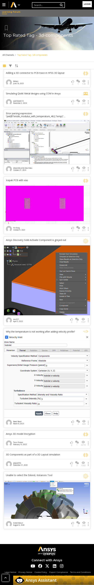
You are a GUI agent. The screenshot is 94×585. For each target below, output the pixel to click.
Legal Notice (10, 572)
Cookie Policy (40, 572)
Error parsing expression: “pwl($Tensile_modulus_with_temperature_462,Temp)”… (35, 115)
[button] (4, 4)
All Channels (8, 55)
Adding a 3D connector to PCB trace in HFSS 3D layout (35, 72)
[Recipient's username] (45, 5)
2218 (83, 443)
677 (84, 229)
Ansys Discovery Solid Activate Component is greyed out (36, 240)
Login (87, 4)
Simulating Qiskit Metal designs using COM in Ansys (33, 93)
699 (84, 422)
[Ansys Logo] (47, 550)
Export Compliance (58, 572)
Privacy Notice (25, 572)
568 (84, 524)
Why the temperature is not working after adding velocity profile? (40, 331)
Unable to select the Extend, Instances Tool (29, 475)
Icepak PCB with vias (17, 180)
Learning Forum (5, 12)
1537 (83, 320)
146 (84, 82)
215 (84, 102)
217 (84, 169)
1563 (83, 464)
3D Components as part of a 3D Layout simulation (33, 454)
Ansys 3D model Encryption (20, 433)
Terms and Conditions (80, 572)
